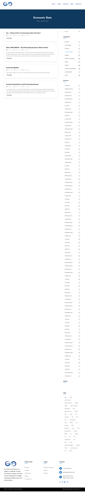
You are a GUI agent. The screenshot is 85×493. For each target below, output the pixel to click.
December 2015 (72, 159)
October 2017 (72, 139)
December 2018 (72, 129)
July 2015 (72, 166)
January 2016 (72, 156)
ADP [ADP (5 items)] (71, 397)
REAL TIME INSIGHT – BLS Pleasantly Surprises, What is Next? (27, 47)
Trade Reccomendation (72, 69)
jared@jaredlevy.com (69, 472)
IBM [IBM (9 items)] (72, 425)
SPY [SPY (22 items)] (65, 442)
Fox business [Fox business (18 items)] (72, 419)
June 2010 (72, 363)
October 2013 (72, 229)
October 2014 (72, 189)
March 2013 (72, 252)
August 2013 (72, 236)
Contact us (29, 479)
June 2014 (72, 202)
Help (46, 470)
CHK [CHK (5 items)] (66, 414)
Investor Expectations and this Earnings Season (22, 84)
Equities (72, 55)
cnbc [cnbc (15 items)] (71, 414)
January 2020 (72, 119)
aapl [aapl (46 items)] (66, 397)
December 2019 (72, 122)
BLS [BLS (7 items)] (74, 408)
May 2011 (72, 326)
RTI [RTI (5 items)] (70, 436)
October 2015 (72, 162)
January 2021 (72, 109)
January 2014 (72, 219)
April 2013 (72, 249)
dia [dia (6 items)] (76, 414)
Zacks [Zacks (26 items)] (70, 450)
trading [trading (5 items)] (77, 445)
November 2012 (72, 266)
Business (72, 42)
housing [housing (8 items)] (66, 425)
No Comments (26, 35)
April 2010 (72, 369)
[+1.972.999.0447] (60, 468)
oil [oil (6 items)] (71, 433)
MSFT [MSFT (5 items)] (66, 433)
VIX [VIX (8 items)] (65, 450)
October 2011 (72, 309)
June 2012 (72, 283)
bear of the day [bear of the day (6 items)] (73, 405)
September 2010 (72, 353)
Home (38, 21)
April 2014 (72, 209)
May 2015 (72, 169)
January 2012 (72, 299)
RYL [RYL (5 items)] (75, 436)
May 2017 (72, 142)
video (72, 75)
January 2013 (72, 259)
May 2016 (72, 152)
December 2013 (72, 222)
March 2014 (72, 212)
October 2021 (72, 102)
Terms (46, 473)
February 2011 (72, 336)
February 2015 (72, 176)
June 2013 (72, 242)
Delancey (28, 473)
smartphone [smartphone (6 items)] (67, 439)
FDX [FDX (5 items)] (77, 417)
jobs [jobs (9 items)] (73, 428)
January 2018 (72, 136)
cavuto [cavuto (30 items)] (76, 411)
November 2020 (72, 112)
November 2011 (72, 306)
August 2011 (72, 316)
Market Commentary (72, 59)
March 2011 (72, 333)
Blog (27, 476)
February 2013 (72, 256)
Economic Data (73, 52)
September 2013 (72, 232)
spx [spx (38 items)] (74, 439)
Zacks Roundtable (12, 67)
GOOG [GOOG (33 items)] (71, 422)
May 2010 (72, 366)
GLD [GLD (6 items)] (66, 422)
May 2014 (72, 206)
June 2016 (72, 149)
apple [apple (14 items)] (66, 405)
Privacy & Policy (49, 467)
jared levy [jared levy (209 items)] (67, 428)
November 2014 (72, 186)
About (27, 470)
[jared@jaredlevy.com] (60, 472)
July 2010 (72, 359)
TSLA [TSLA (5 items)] (66, 448)
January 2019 (72, 126)
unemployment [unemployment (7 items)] (73, 448)
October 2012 (72, 269)
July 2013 (72, 239)
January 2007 (72, 376)
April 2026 (72, 86)
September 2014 (72, 192)
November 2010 (72, 346)
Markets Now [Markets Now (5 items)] (68, 431)
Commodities (72, 45)
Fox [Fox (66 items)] (65, 419)
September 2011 (72, 313)
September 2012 (72, 272)
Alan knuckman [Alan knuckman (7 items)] (68, 403)
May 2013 (72, 246)
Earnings (72, 49)
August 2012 (72, 276)
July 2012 (72, 279)
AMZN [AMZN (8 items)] (76, 403)
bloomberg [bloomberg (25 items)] (67, 408)
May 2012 (72, 286)
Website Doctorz (77, 489)
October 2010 (72, 349)
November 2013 (72, 226)
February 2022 (72, 96)
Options (72, 65)
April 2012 (72, 289)
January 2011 (72, 339)
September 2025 (72, 89)
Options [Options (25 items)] (76, 433)
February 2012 (72, 296)
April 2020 (72, 116)
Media (72, 62)
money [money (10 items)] (75, 431)
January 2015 (72, 179)
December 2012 (72, 262)
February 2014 (72, 216)
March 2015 (72, 172)
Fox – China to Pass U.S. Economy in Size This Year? (23, 33)
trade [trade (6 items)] (71, 442)
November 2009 (72, 373)
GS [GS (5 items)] (76, 422)
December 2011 (72, 303)
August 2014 (72, 196)
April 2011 (72, 329)
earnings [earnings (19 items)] (67, 417)
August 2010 (72, 356)
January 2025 (72, 92)
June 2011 (72, 323)
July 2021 (72, 106)
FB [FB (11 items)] (72, 417)
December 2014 (72, 182)
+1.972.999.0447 (67, 468)
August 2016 (72, 146)
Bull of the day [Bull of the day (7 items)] (68, 411)
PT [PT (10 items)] (65, 436)
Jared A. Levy (17, 35)
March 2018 (72, 132)
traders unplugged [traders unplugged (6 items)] (69, 445)
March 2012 (72, 293)
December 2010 (72, 343)
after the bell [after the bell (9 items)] (67, 400)
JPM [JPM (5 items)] (78, 428)
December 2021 (72, 99)
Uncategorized (72, 72)
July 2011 (72, 319)
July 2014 (72, 199)
